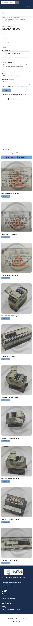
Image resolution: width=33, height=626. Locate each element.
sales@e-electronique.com (17, 99)
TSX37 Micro (14, 19)
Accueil (3, 17)
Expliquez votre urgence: (8, 79)
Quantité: (4, 56)
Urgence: (4, 73)
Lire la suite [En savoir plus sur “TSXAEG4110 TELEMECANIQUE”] (6, 481)
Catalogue (4, 607)
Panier (3, 596)
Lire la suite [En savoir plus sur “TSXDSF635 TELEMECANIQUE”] (6, 318)
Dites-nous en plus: (7, 62)
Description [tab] (5, 149)
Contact (4, 611)
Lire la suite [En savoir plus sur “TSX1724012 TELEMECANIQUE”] (6, 563)
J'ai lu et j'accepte (16, 86)
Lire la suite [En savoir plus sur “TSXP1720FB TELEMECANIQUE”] (6, 277)
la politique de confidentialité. (21, 86)
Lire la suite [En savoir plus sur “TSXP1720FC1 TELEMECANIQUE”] (6, 237)
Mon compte (5, 594)
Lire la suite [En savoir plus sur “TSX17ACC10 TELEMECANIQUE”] (6, 522)
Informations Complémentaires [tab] (10, 153)
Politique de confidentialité (9, 598)
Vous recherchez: (6, 50)
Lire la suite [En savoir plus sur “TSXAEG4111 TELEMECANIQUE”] (6, 440)
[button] (30, 12)
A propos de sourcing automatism (11, 609)
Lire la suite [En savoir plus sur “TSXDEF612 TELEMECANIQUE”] (6, 400)
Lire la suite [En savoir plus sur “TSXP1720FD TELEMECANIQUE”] (6, 196)
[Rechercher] (17, 2)
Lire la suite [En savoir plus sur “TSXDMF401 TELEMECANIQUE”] (6, 359)
